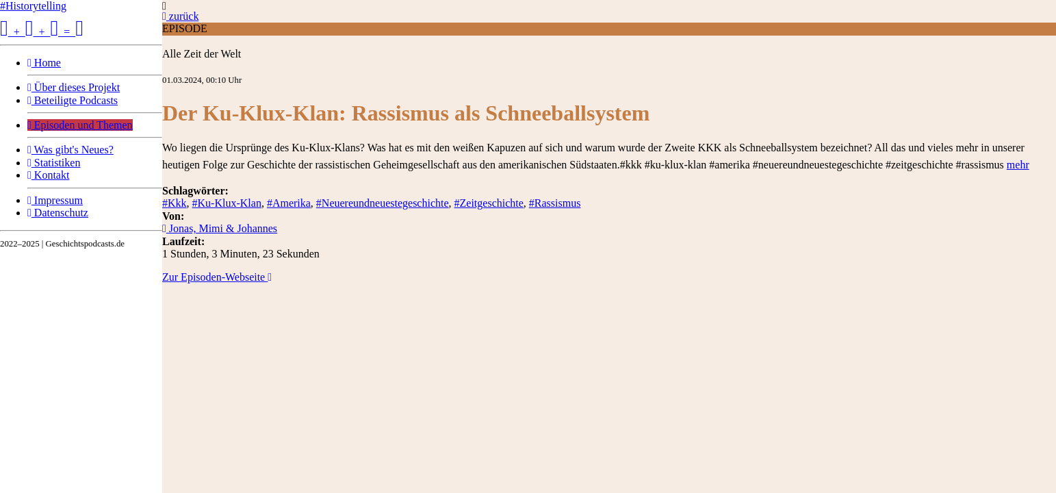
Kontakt (48, 175)
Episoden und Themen (80, 125)
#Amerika (289, 203)
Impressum (55, 200)
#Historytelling (33, 6)
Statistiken (53, 162)
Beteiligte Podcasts (72, 100)
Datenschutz (57, 212)
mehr (1018, 164)
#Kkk (174, 203)
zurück (180, 16)
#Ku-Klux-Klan (226, 203)
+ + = (41, 32)
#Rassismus (555, 203)
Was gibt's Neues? (70, 149)
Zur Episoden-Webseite (217, 277)
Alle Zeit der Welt (201, 54)
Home (44, 62)
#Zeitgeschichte (489, 203)
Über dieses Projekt (73, 87)
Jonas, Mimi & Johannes (219, 228)
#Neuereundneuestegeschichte (382, 203)
